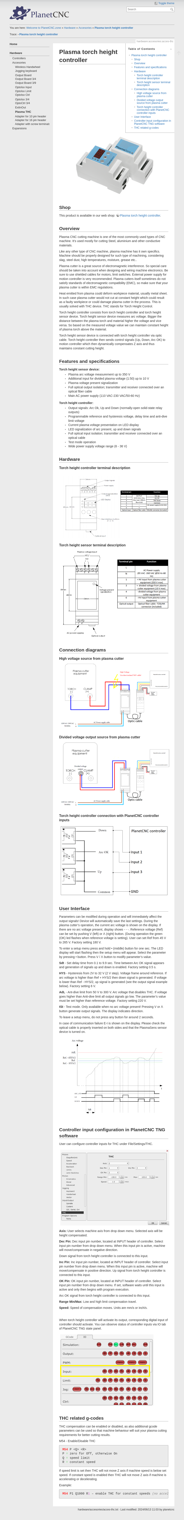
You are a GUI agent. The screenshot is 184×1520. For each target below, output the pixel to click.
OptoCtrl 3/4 (22, 103)
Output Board (23, 75)
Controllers (19, 58)
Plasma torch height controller (114, 27)
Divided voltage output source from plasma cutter (152, 101)
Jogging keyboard (26, 70)
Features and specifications (150, 67)
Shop (137, 59)
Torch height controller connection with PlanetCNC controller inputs (153, 110)
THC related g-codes (146, 127)
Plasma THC (23, 111)
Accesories (85, 27)
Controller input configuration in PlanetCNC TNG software (152, 122)
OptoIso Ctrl (22, 94)
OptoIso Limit (23, 91)
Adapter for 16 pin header (30, 120)
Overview (139, 63)
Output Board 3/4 (25, 79)
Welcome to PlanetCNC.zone (43, 27)
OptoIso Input (23, 87)
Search (172, 9)
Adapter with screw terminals (32, 124)
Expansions (19, 128)
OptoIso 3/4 (22, 99)
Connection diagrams (146, 89)
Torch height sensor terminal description (153, 84)
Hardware (69, 27)
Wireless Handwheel (27, 67)
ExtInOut (20, 107)
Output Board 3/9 (25, 82)
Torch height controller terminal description (150, 77)
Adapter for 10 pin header (30, 116)
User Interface (142, 116)
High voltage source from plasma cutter (151, 95)
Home (13, 44)
